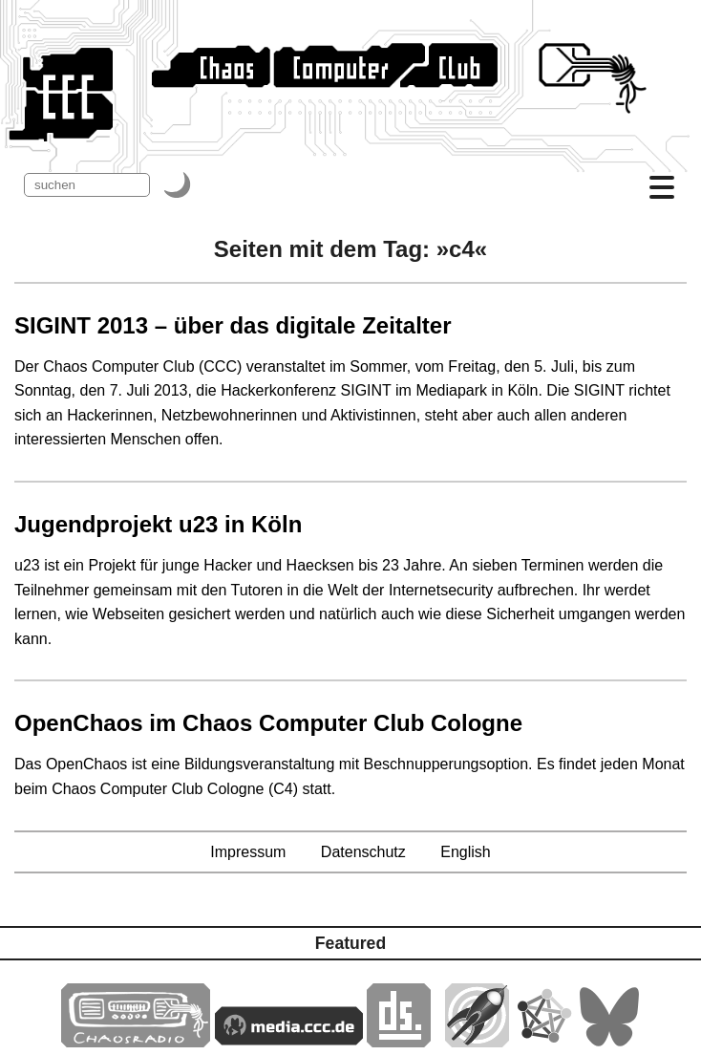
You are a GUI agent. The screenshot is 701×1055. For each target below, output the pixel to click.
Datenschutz (363, 852)
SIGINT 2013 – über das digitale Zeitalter (233, 325)
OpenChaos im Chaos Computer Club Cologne (268, 723)
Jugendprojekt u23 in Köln (158, 524)
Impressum (248, 852)
